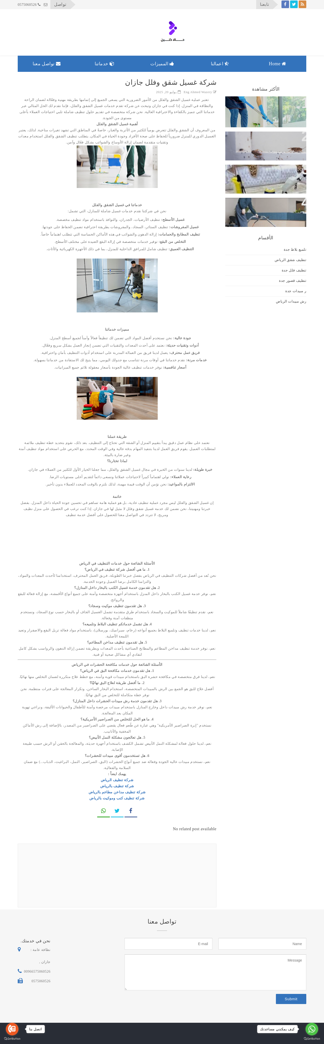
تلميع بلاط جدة (295, 249)
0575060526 (29, 5)
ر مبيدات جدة (295, 291)
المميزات (162, 63)
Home (277, 63)
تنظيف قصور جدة (292, 281)
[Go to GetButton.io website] (312, 1038)
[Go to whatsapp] (312, 1029)
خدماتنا (104, 63)
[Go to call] (12, 1029)
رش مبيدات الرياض (291, 301)
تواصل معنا (46, 63)
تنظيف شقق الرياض (290, 260)
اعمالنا (220, 63)
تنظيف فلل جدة (294, 270)
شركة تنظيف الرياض (117, 780)
